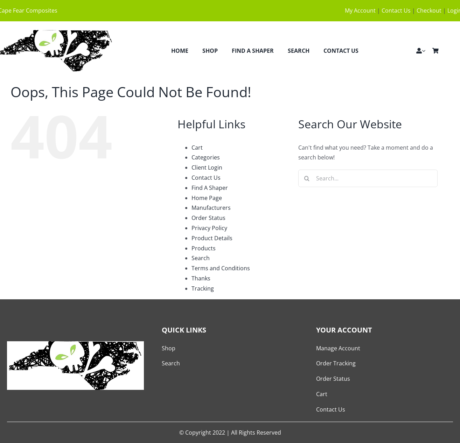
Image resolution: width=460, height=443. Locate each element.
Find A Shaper (209, 188)
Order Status (208, 218)
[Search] (307, 178)
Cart (197, 147)
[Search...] (368, 178)
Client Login (206, 167)
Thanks (200, 278)
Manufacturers (211, 208)
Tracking (202, 288)
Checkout (429, 10)
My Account (360, 10)
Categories (205, 157)
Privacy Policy (209, 228)
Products (203, 248)
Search (200, 258)
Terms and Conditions (220, 268)
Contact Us (396, 10)
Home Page (206, 198)
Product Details (211, 238)
